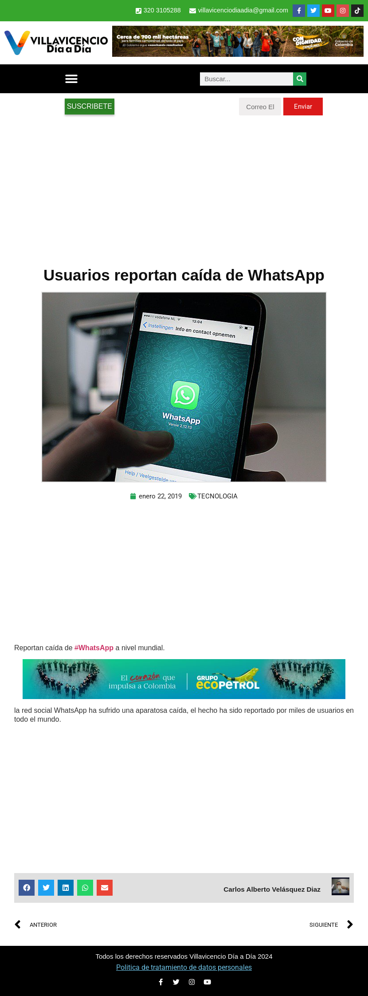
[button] (72, 79)
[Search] (299, 79)
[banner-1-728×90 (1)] (238, 54)
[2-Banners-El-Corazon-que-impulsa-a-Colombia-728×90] (184, 696)
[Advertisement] (184, 186)
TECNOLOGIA (217, 496)
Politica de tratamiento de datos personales (184, 967)
